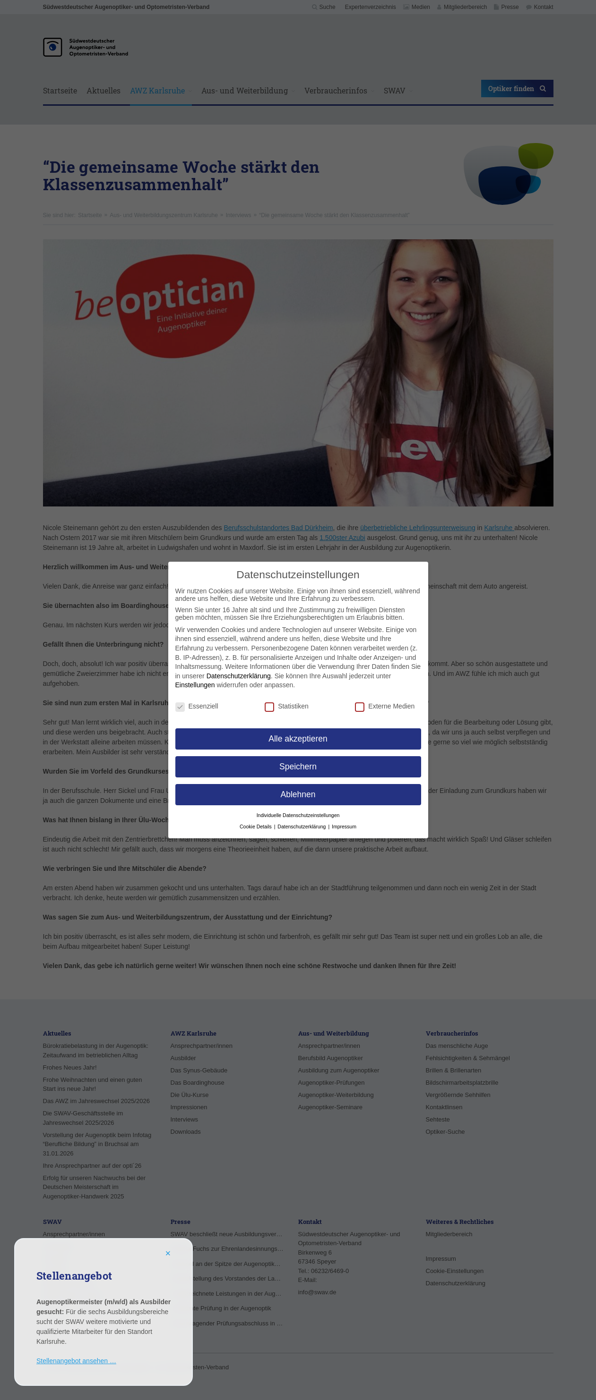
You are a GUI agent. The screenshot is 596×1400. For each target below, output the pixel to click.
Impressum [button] (344, 826)
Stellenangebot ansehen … (76, 1361)
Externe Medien (385, 706)
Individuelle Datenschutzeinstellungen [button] (298, 815)
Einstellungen (195, 685)
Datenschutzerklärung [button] (302, 826)
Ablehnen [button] (298, 794)
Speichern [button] (298, 766)
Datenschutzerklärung (239, 676)
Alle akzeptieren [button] (298, 738)
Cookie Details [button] (256, 826)
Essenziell (196, 706)
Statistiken (287, 706)
